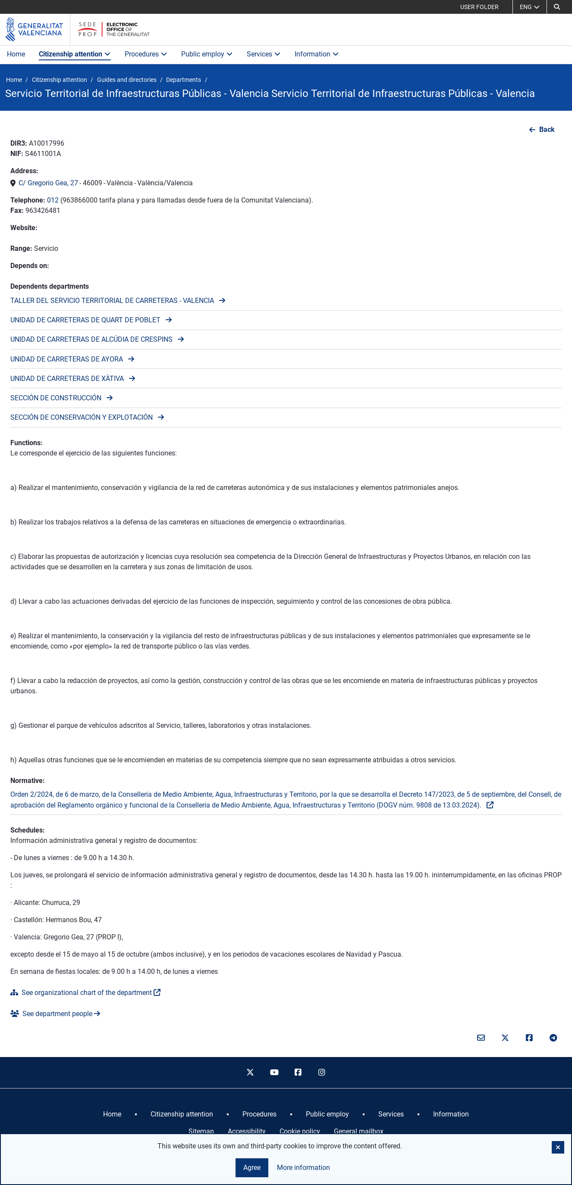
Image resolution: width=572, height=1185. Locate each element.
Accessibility (247, 1131)
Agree (252, 1167)
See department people (51, 1014)
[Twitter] (505, 1038)
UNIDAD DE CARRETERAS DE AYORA (66, 359)
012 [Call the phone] (53, 200)
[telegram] (553, 1038)
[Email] (481, 1038)
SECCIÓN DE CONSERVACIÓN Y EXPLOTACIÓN (81, 417)
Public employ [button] (207, 54)
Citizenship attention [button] (75, 54)
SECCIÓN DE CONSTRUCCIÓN (55, 398)
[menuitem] (112, 1114)
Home (16, 54)
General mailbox (358, 1131)
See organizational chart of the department (81, 993)
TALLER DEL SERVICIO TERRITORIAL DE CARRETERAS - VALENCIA (112, 300)
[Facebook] (529, 1038)
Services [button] (264, 54)
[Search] (557, 6)
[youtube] (274, 1072)
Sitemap (201, 1131)
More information (303, 1167)
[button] (558, 1147)
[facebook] (298, 1072)
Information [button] (317, 54)
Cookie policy (300, 1131)
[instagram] (322, 1072)
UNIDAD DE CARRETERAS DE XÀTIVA (67, 378)
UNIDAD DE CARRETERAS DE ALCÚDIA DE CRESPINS (91, 339)
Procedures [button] (146, 54)
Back (547, 129)
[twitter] (250, 1072)
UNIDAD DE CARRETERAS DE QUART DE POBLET (85, 320)
